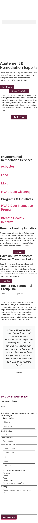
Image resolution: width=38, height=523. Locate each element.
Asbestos (7, 473)
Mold (6, 478)
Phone (7, 438)
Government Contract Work (14, 483)
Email (3, 406)
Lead (6, 476)
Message (4, 487)
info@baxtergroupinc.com (10, 296)
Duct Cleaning (9, 481)
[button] (19, 22)
